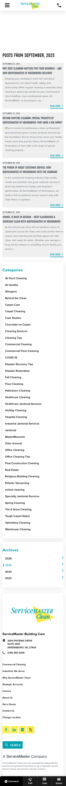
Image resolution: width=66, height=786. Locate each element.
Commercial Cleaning (14, 664)
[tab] (34, 558)
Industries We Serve (13, 671)
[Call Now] (59, 5)
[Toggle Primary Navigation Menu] (7, 5)
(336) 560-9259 (13, 652)
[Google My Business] (22, 729)
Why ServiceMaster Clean (16, 677)
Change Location (11, 717)
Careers (6, 691)
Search (12, 745)
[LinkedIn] (14, 729)
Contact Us (8, 710)
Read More (55, 106)
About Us (7, 697)
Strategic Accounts (12, 684)
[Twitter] (30, 729)
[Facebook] (6, 729)
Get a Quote (9, 704)
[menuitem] (33, 558)
